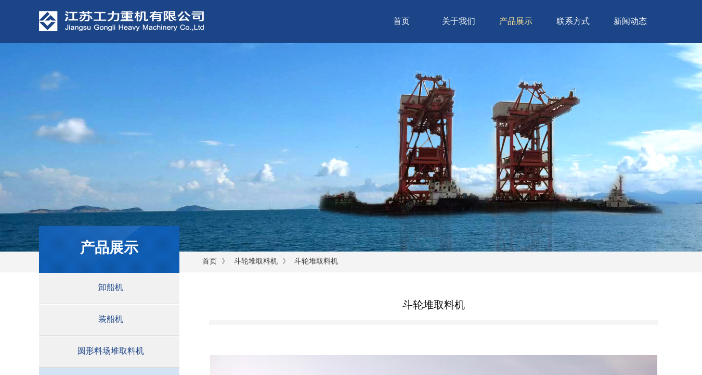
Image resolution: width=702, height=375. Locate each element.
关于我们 (458, 21)
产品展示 (515, 21)
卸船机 (110, 287)
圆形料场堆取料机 (110, 350)
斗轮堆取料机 (256, 261)
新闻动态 (630, 21)
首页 (401, 21)
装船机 (110, 319)
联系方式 (573, 21)
